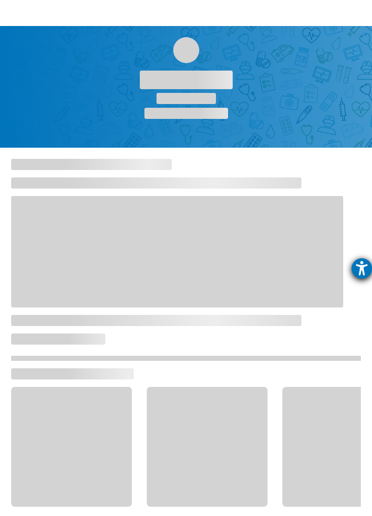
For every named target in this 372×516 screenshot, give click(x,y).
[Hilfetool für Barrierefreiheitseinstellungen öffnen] (362, 268)
